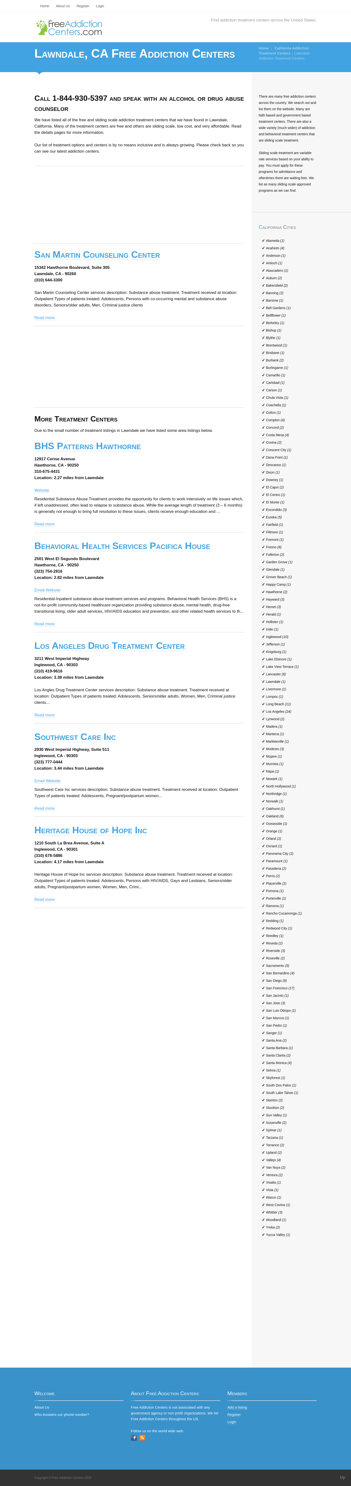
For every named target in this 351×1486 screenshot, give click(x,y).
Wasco (273, 1197)
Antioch (274, 263)
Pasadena (276, 868)
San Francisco (280, 988)
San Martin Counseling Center (97, 254)
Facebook (134, 1438)
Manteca (275, 734)
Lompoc (274, 697)
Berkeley (275, 323)
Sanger (274, 1033)
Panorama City (280, 853)
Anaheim (275, 248)
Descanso (276, 465)
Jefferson (275, 644)
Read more (44, 317)
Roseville (275, 958)
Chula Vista (277, 398)
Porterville (276, 898)
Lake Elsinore (279, 659)
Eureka (274, 517)
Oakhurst (275, 809)
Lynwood (275, 719)
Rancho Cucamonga (284, 913)
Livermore (276, 689)
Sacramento (277, 966)
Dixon (273, 472)
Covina (274, 442)
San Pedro (276, 1025)
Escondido (276, 510)
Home (44, 6)
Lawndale (276, 682)
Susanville (276, 1123)
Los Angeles (278, 711)
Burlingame (277, 368)
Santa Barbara (279, 1048)
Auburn (274, 278)
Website (41, 490)
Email (39, 590)
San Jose (275, 1003)
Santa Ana (276, 1040)
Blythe (273, 338)
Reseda (274, 943)
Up (342, 1477)
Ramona (275, 906)
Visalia (273, 1182)
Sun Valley (276, 1115)
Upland (274, 1152)
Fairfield (274, 525)
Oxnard (274, 846)
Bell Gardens (278, 308)
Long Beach (278, 704)
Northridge (276, 794)
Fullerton (275, 554)
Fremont (275, 540)
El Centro (275, 495)
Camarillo (275, 375)
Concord (275, 427)
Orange (274, 831)
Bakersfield (277, 285)
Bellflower (276, 315)
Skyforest (275, 1078)
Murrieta (274, 764)
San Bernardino (280, 973)
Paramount (277, 861)
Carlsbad (275, 383)
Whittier (274, 1212)
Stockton (275, 1108)
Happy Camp (278, 584)
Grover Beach (279, 577)
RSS (142, 1438)
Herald (273, 614)
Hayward (275, 599)
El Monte (275, 502)
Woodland (276, 1220)
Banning (274, 293)
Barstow (274, 300)
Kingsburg (276, 652)
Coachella (276, 405)
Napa (272, 771)
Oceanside (276, 824)
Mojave (274, 756)
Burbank (275, 360)
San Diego (276, 981)
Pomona (275, 891)
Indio (272, 629)
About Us (63, 6)
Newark (274, 779)
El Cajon (275, 487)
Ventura (274, 1175)
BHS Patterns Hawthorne (87, 446)
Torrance (275, 1145)
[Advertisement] (139, 204)
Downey (274, 480)
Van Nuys (276, 1167)
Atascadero (277, 270)
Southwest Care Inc (75, 737)
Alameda (275, 241)
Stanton (274, 1100)
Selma (273, 1070)
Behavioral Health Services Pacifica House (122, 546)
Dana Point (277, 457)
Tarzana (274, 1138)
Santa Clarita (278, 1055)
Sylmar (274, 1130)
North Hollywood (281, 786)
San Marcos (277, 1018)
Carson (274, 390)
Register (82, 6)
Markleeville (277, 741)
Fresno (274, 547)
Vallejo (273, 1160)
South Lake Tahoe (282, 1093)
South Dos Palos (281, 1085)
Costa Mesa (277, 435)
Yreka (273, 1227)
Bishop (274, 330)
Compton (275, 420)
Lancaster (276, 674)
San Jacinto (277, 995)
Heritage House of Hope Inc (90, 830)
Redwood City (279, 928)
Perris (273, 876)
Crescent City (278, 450)
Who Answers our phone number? (61, 1414)
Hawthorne (277, 592)
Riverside (275, 951)
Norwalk (274, 801)
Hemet (273, 607)
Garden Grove (279, 562)
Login (100, 6)
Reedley (274, 936)
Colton (273, 412)
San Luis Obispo (281, 1010)
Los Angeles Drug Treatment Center (109, 645)
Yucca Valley (278, 1235)
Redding (275, 921)
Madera (274, 726)
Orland (273, 839)
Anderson (276, 256)
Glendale (275, 569)
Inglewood (277, 637)
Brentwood (276, 345)
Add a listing (237, 1407)
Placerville (276, 883)
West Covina (278, 1205)
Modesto (275, 749)
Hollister (274, 622)
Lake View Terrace (282, 667)
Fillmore (274, 532)
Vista (272, 1190)
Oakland (275, 816)
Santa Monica (279, 1063)
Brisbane (275, 353)
